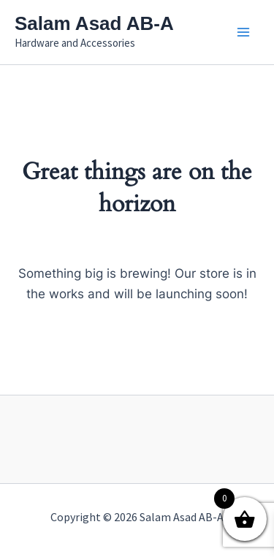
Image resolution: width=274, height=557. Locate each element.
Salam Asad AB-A (94, 23)
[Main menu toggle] (243, 32)
